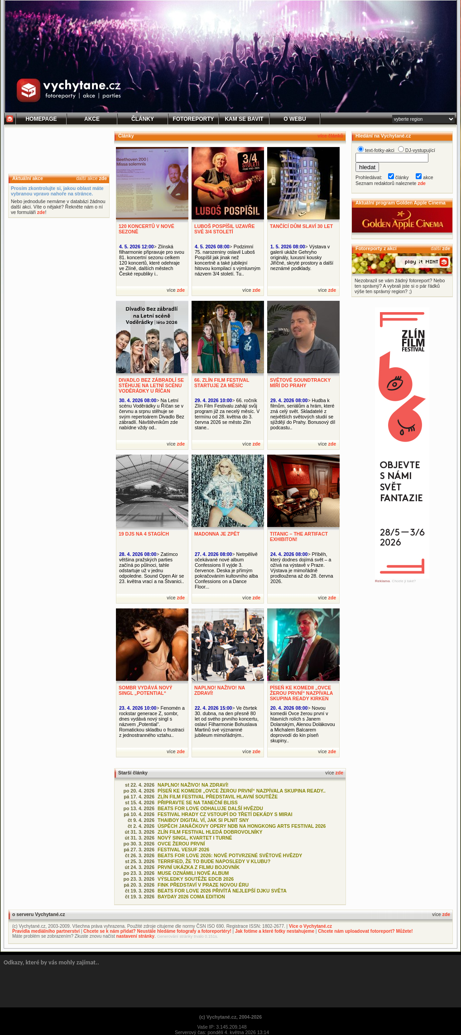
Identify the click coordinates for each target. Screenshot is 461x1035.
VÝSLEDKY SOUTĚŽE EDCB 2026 (196, 879)
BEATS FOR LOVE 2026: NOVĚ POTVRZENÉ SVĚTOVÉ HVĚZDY (230, 855)
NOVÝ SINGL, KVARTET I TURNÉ (195, 837)
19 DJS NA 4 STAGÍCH (144, 533)
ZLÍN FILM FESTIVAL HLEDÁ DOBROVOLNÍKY (210, 832)
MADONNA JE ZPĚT (217, 533)
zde (103, 178)
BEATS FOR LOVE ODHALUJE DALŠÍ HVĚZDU (210, 808)
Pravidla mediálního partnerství (46, 931)
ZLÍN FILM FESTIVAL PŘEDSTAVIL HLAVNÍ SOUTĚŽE (218, 796)
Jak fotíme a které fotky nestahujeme (274, 931)
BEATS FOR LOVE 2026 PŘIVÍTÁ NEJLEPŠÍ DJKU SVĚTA (222, 890)
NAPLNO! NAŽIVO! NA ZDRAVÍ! (193, 785)
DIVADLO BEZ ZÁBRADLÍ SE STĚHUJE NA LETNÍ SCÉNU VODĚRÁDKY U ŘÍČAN (151, 385)
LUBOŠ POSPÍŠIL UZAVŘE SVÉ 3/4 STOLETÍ (224, 228)
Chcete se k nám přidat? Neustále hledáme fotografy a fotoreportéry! (157, 931)
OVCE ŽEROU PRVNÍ (181, 843)
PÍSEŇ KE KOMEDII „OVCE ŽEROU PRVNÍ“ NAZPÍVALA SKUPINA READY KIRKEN (301, 693)
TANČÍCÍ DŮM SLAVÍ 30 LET (301, 226)
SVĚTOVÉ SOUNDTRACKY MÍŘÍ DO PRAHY (300, 382)
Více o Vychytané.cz (310, 926)
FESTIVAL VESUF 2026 (183, 849)
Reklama (382, 581)
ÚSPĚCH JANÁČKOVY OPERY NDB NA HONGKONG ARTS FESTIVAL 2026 (242, 826)
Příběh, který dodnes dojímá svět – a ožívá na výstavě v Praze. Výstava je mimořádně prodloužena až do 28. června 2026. (301, 567)
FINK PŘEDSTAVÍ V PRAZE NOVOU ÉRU (203, 885)
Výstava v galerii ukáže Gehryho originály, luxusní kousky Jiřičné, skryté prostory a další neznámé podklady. (301, 257)
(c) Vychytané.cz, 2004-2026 (230, 1017)
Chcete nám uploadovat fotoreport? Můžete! (365, 931)
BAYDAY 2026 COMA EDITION (191, 896)
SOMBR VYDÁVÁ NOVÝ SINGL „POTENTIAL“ (146, 690)
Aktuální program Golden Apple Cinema (400, 202)
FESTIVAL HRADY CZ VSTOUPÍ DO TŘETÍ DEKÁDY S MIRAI (225, 814)
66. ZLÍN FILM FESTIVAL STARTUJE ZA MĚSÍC (221, 382)
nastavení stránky (135, 936)
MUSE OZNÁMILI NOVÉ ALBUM (193, 873)
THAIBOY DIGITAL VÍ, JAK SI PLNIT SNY (203, 820)
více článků (330, 135)
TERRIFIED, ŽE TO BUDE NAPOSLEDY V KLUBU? (214, 861)
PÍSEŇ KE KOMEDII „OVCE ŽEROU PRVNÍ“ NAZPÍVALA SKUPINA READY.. (242, 790)
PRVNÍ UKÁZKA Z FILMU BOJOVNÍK (199, 867)
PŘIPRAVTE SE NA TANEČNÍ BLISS (198, 802)
